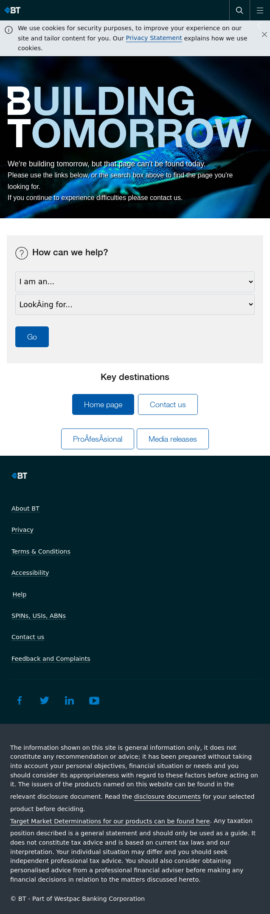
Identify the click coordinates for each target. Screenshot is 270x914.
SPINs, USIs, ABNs (38, 615)
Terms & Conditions (40, 551)
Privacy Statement (154, 37)
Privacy (22, 529)
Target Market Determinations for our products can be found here (110, 821)
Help (20, 594)
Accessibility (30, 572)
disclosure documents (167, 796)
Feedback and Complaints (50, 658)
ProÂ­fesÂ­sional (97, 438)
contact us (165, 197)
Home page (103, 404)
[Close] (259, 35)
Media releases (173, 438)
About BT (25, 508)
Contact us (168, 404)
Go (32, 336)
